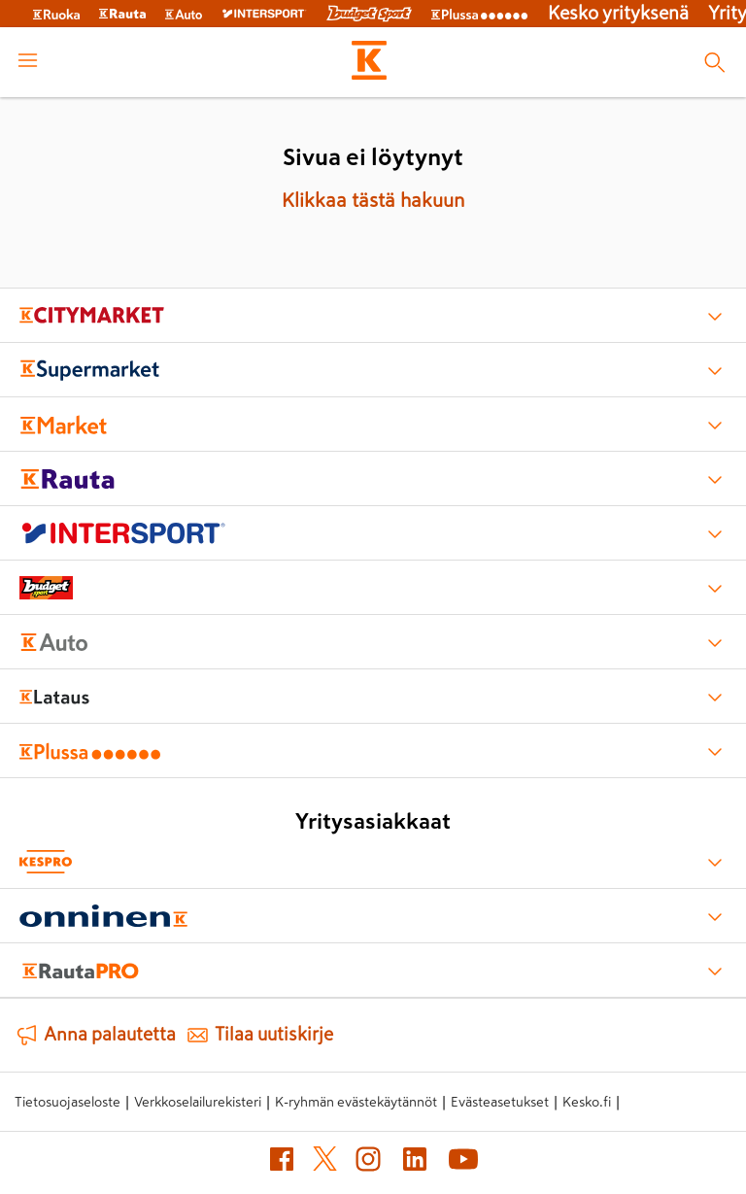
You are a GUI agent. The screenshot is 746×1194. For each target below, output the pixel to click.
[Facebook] (281, 1162)
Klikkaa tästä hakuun (373, 200)
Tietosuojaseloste (67, 1102)
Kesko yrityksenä (618, 13)
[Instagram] (368, 1162)
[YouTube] (463, 1162)
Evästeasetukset (500, 1102)
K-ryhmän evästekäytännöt (356, 1102)
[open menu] (28, 62)
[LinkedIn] (414, 1162)
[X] (325, 1162)
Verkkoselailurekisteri (197, 1102)
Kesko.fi (586, 1102)
